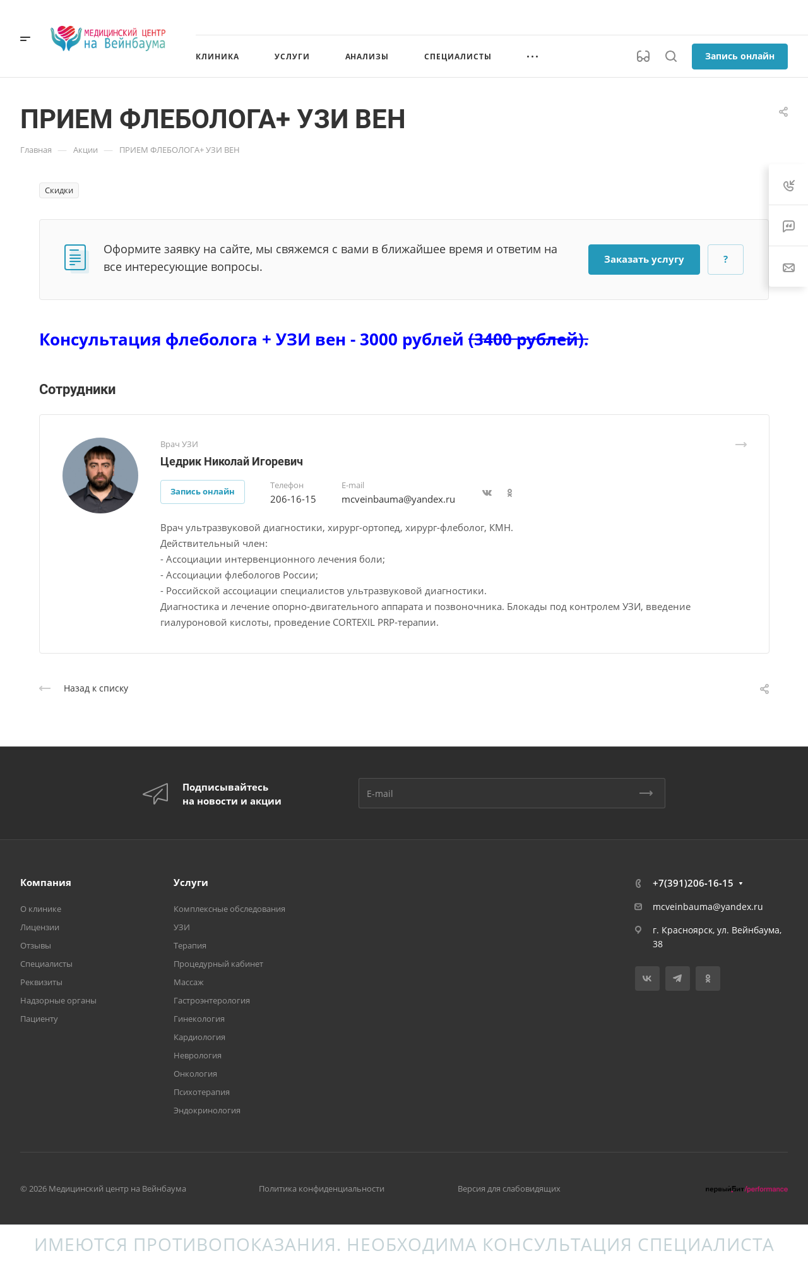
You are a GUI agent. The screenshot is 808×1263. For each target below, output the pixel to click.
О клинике (40, 908)
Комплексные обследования (229, 908)
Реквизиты (41, 982)
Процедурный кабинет (218, 963)
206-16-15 (293, 499)
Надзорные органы (58, 1000)
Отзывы (35, 945)
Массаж (189, 982)
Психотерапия (202, 1092)
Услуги (191, 882)
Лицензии (39, 927)
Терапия (190, 945)
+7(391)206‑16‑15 (693, 883)
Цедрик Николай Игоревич (231, 461)
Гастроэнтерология (212, 1000)
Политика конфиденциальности (321, 1188)
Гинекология (199, 1018)
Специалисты (46, 963)
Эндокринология (207, 1110)
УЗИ (182, 927)
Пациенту (39, 1018)
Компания (45, 882)
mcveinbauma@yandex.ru (398, 499)
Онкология (195, 1073)
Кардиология (199, 1037)
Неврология (198, 1055)
